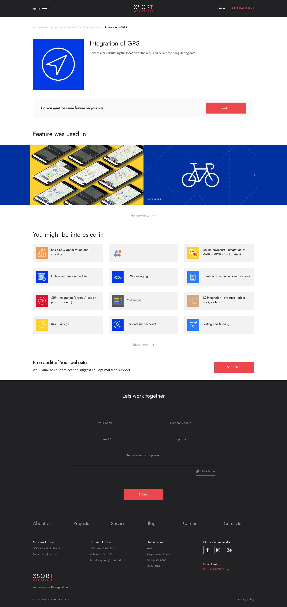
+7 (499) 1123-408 (50, 548)
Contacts (232, 523)
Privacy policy (246, 599)
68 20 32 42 (107, 554)
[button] (34, 175)
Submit (143, 494)
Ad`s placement (156, 560)
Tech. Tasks (153, 565)
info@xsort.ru (49, 554)
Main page (57, 27)
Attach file (205, 471)
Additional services (90, 27)
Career (190, 523)
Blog (151, 523)
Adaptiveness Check (158, 554)
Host (149, 548)
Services (71, 27)
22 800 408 (105, 548)
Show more (143, 344)
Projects (81, 523)
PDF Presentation (216, 569)
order (226, 108)
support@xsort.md (242, 8)
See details (234, 367)
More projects (143, 215)
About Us (42, 523)
